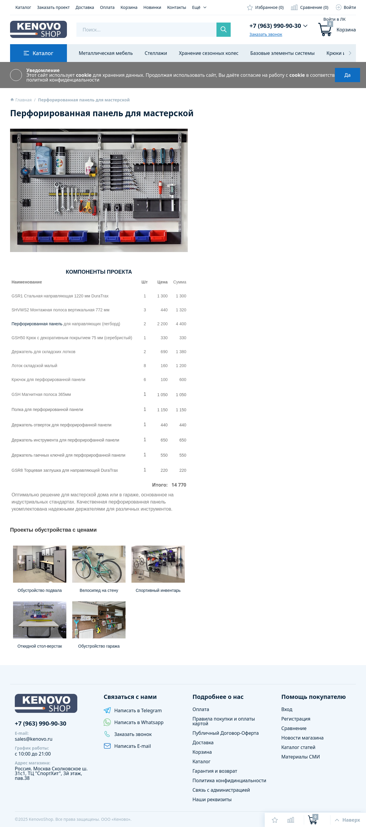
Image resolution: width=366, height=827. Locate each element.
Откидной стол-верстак (39, 646)
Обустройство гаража (99, 646)
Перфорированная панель (37, 323)
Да (347, 75)
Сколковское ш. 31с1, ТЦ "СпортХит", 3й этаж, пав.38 (51, 773)
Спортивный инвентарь (158, 590)
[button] (350, 53)
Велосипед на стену (99, 590)
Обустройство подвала (40, 590)
